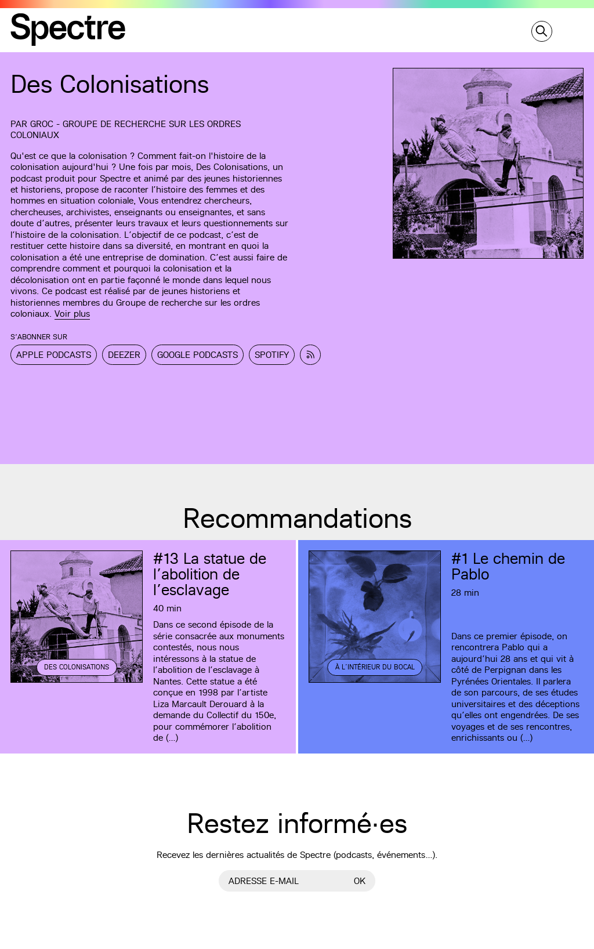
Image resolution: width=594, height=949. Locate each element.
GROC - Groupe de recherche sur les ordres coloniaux (125, 129)
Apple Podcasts (53, 354)
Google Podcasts (197, 354)
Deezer (124, 354)
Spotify (272, 354)
